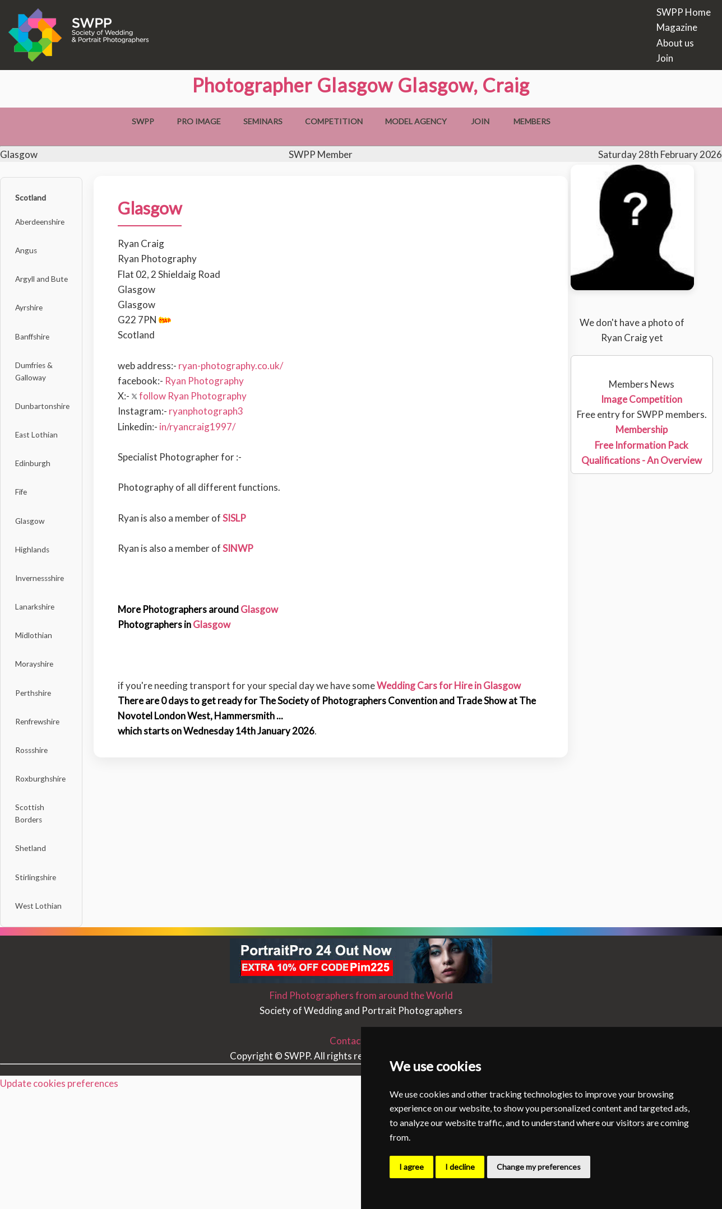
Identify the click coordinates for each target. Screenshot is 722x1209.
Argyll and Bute (49, 295)
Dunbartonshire (50, 443)
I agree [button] (411, 1166)
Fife (25, 542)
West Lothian (45, 1022)
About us (675, 43)
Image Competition (642, 399)
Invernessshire (48, 642)
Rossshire (38, 841)
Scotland (35, 200)
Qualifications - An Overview (642, 460)
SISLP (250, 518)
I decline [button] (460, 1166)
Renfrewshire (46, 807)
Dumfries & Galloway (41, 402)
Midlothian (40, 708)
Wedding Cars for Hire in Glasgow (465, 685)
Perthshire (39, 774)
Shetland (35, 955)
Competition (334, 121)
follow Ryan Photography (205, 396)
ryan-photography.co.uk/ (247, 365)
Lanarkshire (42, 675)
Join (664, 58)
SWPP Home (683, 12)
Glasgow (36, 576)
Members (531, 121)
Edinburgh (38, 509)
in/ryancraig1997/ (213, 427)
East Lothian (43, 476)
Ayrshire (35, 328)
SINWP (254, 548)
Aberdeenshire (48, 229)
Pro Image (199, 121)
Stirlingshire (42, 989)
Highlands (38, 609)
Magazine (676, 27)
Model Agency (416, 121)
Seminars (263, 121)
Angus (30, 262)
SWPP (143, 121)
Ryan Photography (220, 381)
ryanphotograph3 (222, 411)
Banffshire (39, 362)
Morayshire (41, 741)
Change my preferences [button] (539, 1166)
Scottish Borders (34, 914)
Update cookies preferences (59, 1201)
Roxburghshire (48, 874)
